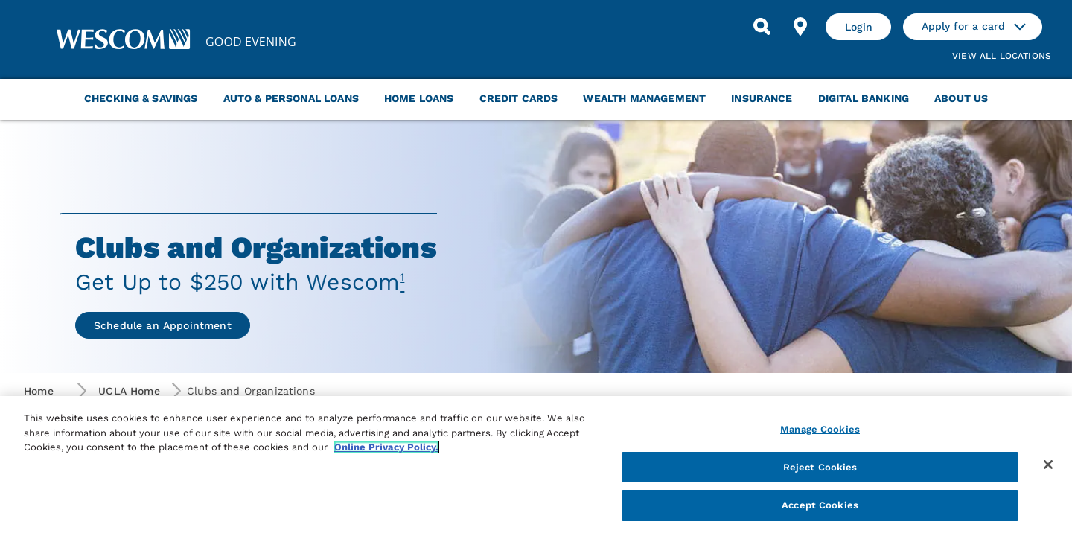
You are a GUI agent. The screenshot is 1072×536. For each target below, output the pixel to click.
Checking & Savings (141, 98)
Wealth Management (644, 98)
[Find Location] (800, 27)
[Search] (761, 27)
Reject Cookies (820, 467)
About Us (961, 98)
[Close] (1048, 464)
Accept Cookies (820, 505)
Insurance (761, 98)
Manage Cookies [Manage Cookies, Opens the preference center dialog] (820, 429)
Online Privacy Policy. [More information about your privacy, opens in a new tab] (386, 447)
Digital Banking (863, 98)
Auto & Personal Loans (291, 98)
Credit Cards (518, 98)
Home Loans (419, 98)
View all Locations (1001, 56)
